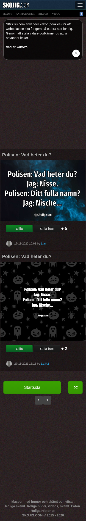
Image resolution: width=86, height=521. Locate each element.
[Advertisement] (43, 106)
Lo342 (45, 363)
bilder (43, 13)
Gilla (19, 229)
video (56, 13)
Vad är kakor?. (17, 47)
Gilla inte (47, 229)
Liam (44, 243)
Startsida (32, 387)
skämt (7, 13)
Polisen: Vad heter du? (27, 154)
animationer (25, 13)
